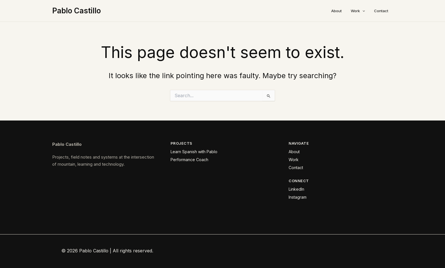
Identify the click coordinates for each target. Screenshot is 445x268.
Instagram (298, 197)
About (336, 11)
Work (358, 11)
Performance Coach (189, 159)
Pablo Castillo (76, 10)
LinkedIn (296, 189)
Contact (381, 11)
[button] (362, 11)
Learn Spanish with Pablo (194, 151)
